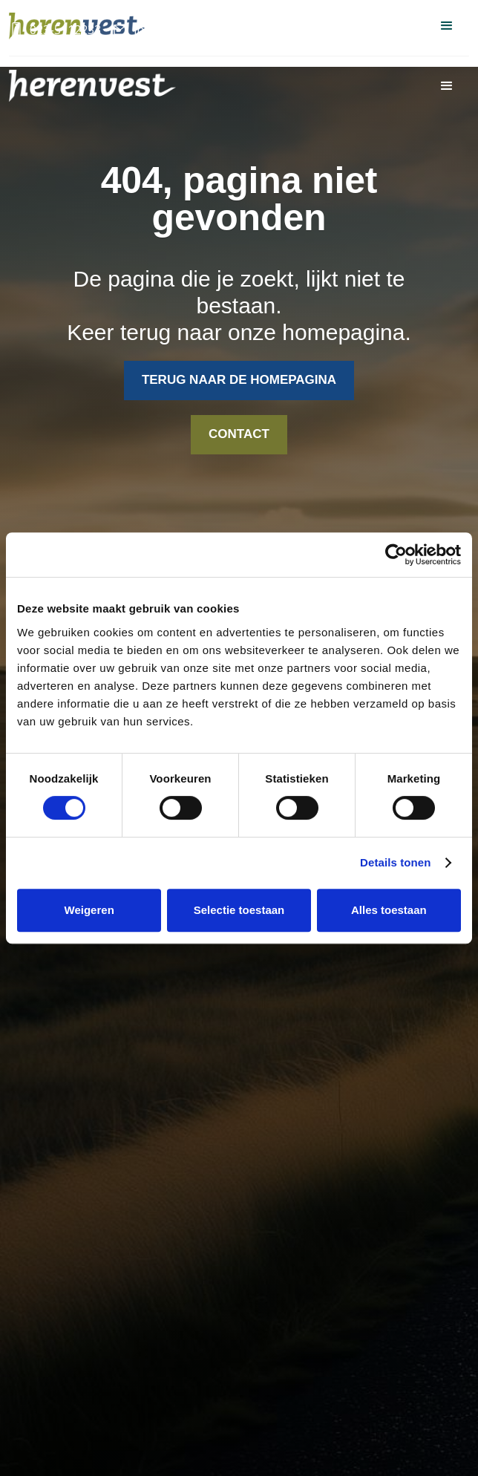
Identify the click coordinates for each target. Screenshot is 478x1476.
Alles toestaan (389, 910)
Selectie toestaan (239, 910)
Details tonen (395, 862)
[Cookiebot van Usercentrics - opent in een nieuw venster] (396, 554)
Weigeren (89, 910)
